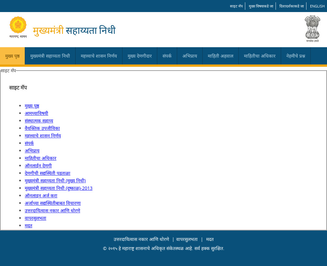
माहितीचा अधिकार (260, 56)
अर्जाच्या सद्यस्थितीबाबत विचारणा (53, 203)
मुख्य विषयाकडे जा (261, 6)
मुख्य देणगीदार (140, 56)
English (317, 6)
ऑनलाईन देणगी (38, 165)
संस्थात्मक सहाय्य (39, 121)
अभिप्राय (189, 56)
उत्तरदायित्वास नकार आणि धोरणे (52, 210)
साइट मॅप (236, 6)
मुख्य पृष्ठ (12, 56)
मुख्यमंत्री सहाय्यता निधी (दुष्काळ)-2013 (58, 188)
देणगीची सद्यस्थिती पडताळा (47, 173)
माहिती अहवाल (220, 56)
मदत (28, 225)
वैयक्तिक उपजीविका (42, 128)
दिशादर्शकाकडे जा (291, 6)
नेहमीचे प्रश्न (295, 56)
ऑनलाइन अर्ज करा (41, 195)
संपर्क (167, 56)
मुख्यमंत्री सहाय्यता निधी (50, 56)
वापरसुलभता (35, 218)
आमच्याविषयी (36, 113)
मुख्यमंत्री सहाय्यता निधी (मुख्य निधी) (55, 180)
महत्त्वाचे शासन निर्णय (99, 56)
